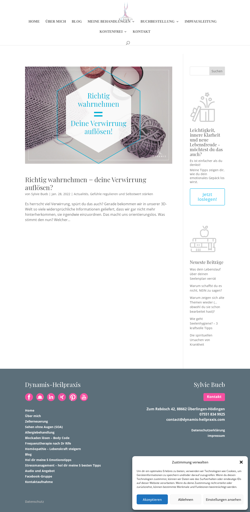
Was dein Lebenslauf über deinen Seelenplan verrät (205, 274)
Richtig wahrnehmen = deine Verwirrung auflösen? (85, 183)
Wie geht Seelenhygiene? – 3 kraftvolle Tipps (204, 323)
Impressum (216, 436)
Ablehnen (185, 499)
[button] (241, 462)
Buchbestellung (158, 30)
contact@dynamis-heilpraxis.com (195, 419)
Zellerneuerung (36, 421)
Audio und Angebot (40, 471)
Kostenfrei (111, 40)
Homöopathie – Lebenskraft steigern (53, 449)
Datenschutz (34, 501)
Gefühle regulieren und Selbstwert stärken (121, 194)
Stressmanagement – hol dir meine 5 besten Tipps (63, 465)
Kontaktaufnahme (39, 482)
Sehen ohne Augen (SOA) (44, 427)
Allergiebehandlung (39, 432)
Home (34, 30)
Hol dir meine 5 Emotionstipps (48, 460)
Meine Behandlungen (109, 30)
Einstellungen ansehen (223, 499)
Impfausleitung (201, 30)
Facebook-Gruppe (38, 476)
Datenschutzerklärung (208, 430)
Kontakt (141, 40)
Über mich (55, 30)
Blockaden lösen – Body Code (47, 438)
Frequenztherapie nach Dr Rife (48, 443)
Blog (77, 30)
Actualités (81, 194)
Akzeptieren (152, 499)
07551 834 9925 (212, 414)
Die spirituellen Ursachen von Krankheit (201, 340)
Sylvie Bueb (39, 194)
